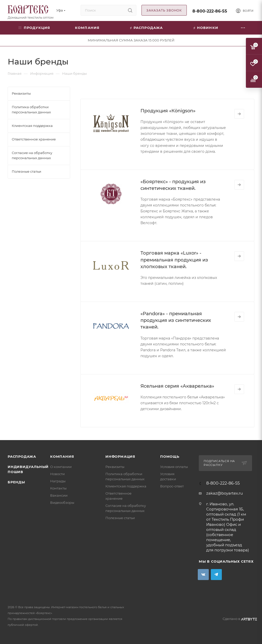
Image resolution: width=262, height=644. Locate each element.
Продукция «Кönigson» (167, 111)
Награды (58, 481)
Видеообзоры (62, 502)
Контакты (58, 488)
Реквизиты (114, 467)
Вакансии (59, 495)
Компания (62, 456)
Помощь (169, 456)
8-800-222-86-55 (209, 11)
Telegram (216, 574)
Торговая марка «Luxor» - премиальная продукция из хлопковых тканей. (174, 259)
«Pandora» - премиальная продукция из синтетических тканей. (175, 320)
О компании (61, 467)
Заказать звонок (164, 10)
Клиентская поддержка (125, 486)
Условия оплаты (174, 467)
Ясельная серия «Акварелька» (177, 386)
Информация (120, 456)
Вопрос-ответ (172, 486)
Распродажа (22, 456)
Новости (57, 474)
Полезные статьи (120, 518)
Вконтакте (203, 574)
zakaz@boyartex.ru (224, 493)
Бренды (16, 482)
